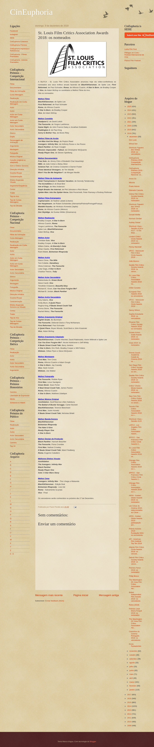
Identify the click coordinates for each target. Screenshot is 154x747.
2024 (129, 110)
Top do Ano (14, 196)
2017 (129, 695)
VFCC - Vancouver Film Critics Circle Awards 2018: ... (136, 254)
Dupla (12, 137)
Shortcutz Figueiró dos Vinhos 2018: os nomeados (136, 207)
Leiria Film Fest (131, 49)
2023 (129, 114)
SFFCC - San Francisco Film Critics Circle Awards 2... (136, 440)
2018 (129, 133)
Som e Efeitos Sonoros (19, 166)
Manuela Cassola (136, 190)
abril (131, 678)
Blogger (93, 741)
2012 (129, 714)
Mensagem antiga (109, 595)
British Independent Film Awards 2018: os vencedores (135, 596)
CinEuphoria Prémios (18, 45)
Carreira (13, 392)
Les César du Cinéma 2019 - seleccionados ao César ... (136, 509)
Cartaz (12, 189)
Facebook (14, 31)
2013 (129, 710)
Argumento (14, 146)
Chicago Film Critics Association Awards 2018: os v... (135, 464)
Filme (12, 84)
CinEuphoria (31, 12)
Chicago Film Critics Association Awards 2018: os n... (135, 487)
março (132, 682)
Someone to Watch (17, 403)
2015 (129, 702)
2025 (129, 106)
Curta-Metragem (16, 95)
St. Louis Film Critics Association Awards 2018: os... (135, 279)
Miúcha (132, 182)
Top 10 (12, 446)
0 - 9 (12, 554)
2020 (129, 126)
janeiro (132, 690)
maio (131, 674)
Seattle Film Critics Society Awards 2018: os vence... (136, 268)
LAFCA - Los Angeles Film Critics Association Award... (135, 429)
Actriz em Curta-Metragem (16, 121)
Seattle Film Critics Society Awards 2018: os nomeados (136, 378)
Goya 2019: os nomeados (135, 344)
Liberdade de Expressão (20, 396)
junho (131, 670)
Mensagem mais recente (49, 595)
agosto (132, 663)
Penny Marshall (135, 247)
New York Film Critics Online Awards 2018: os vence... (135, 399)
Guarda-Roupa (16, 173)
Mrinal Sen (133, 144)
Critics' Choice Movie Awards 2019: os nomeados (135, 389)
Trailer (12, 193)
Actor (12, 107)
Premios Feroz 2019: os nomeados (135, 570)
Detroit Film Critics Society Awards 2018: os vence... (136, 560)
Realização (14, 98)
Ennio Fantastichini (135, 645)
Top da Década (16, 206)
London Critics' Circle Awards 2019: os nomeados (135, 240)
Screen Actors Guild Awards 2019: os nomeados (135, 335)
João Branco (134, 261)
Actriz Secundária (17, 129)
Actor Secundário (17, 126)
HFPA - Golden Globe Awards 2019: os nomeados (135, 498)
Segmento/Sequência (18, 186)
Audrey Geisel (134, 222)
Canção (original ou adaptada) (18, 161)
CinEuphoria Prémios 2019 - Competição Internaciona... (136, 161)
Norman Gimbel (135, 218)
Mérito (12, 399)
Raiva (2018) (134, 605)
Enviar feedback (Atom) (54, 601)
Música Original (16, 157)
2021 (129, 122)
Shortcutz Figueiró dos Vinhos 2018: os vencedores (136, 151)
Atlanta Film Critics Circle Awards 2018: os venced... (136, 550)
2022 (129, 118)
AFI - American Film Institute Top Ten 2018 (135, 541)
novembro (133, 651)
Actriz (12, 111)
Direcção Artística (17, 169)
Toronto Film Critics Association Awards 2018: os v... (135, 410)
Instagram (14, 34)
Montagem (14, 149)
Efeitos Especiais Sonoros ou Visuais (18, 306)
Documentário (15, 88)
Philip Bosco (134, 576)
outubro (132, 655)
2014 (129, 706)
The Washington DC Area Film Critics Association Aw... (135, 584)
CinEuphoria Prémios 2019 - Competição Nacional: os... (136, 171)
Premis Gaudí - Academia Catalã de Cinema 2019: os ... (135, 357)
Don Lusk (133, 140)
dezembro (133, 137)
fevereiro (133, 686)
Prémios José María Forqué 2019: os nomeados (135, 612)
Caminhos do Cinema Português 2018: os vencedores (134, 635)
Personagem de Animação (16, 141)
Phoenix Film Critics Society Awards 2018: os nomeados (136, 325)
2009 (129, 726)
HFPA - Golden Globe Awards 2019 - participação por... (135, 520)
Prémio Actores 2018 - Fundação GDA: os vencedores (136, 532)
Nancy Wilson (134, 310)
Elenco (12, 133)
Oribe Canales (134, 288)
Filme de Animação (17, 91)
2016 (129, 698)
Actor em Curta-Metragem (16, 115)
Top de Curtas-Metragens (16, 201)
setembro (133, 659)
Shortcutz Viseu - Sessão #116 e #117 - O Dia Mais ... (136, 229)
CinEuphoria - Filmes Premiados (18, 55)
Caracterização (16, 176)
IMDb (12, 38)
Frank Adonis (134, 186)
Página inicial (80, 595)
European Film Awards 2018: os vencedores (136, 294)
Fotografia (14, 153)
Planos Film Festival (133, 60)
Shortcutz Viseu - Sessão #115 (136, 420)
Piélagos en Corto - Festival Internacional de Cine (134, 55)
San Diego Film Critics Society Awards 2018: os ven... (136, 368)
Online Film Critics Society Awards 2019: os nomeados (136, 197)
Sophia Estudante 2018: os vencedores (136, 316)
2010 (129, 722)
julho (131, 666)
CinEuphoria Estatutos (19, 41)
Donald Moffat (134, 215)
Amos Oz (132, 179)
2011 (129, 718)
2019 (129, 130)
